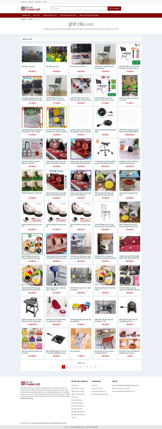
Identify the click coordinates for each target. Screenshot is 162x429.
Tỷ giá (33, 423)
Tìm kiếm (114, 8)
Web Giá (57, 423)
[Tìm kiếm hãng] (79, 8)
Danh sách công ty (77, 403)
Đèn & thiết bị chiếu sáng (89, 15)
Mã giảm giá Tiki (76, 409)
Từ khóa (30, 19)
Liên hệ (44, 2)
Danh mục (31, 2)
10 (95, 367)
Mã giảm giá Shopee (78, 414)
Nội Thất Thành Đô (92, 427)
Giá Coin (63, 423)
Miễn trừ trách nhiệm (78, 394)
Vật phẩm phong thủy (68, 15)
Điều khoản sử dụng (77, 391)
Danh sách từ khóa (77, 406)
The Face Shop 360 (41, 423)
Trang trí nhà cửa (50, 15)
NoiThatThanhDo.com (77, 427)
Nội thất (36, 15)
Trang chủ (23, 2)
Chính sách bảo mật (77, 388)
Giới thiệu (38, 2)
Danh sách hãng (76, 400)
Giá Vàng (51, 423)
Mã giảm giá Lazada (78, 412)
